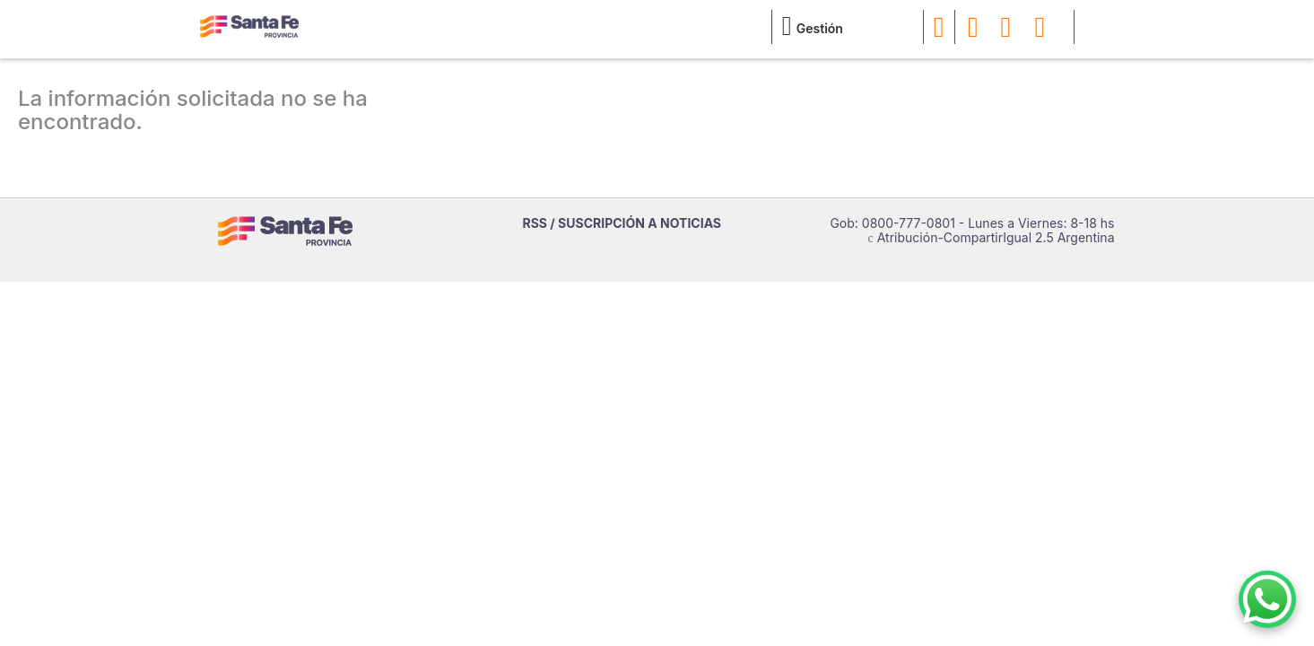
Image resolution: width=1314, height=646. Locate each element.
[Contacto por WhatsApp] (1267, 599)
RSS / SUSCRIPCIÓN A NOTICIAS (622, 223)
